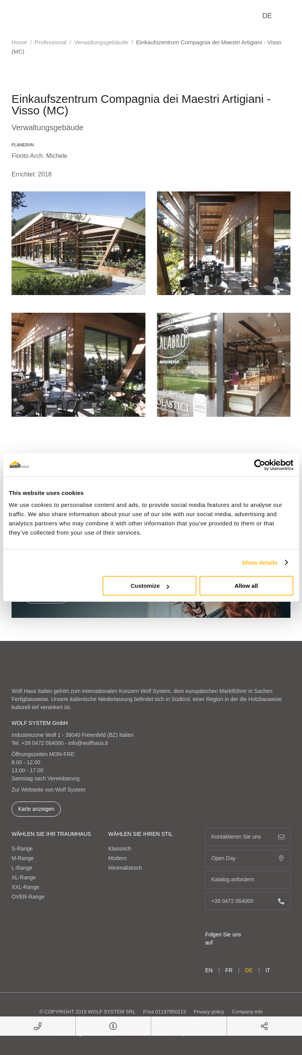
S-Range (22, 848)
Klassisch (119, 848)
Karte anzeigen (36, 809)
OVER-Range (28, 897)
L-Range (22, 868)
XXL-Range (25, 887)
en (208, 970)
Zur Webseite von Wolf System (48, 790)
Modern (117, 858)
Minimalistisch (125, 868)
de (267, 16)
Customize (150, 585)
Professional (51, 42)
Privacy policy (209, 1012)
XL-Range (24, 877)
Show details (260, 562)
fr (229, 970)
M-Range (23, 858)
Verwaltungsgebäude (101, 42)
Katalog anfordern (247, 879)
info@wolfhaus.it (88, 743)
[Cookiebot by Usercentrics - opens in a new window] (259, 465)
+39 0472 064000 (42, 743)
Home (19, 42)
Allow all (246, 585)
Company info (247, 1012)
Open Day (247, 858)
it (267, 970)
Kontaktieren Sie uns (247, 837)
